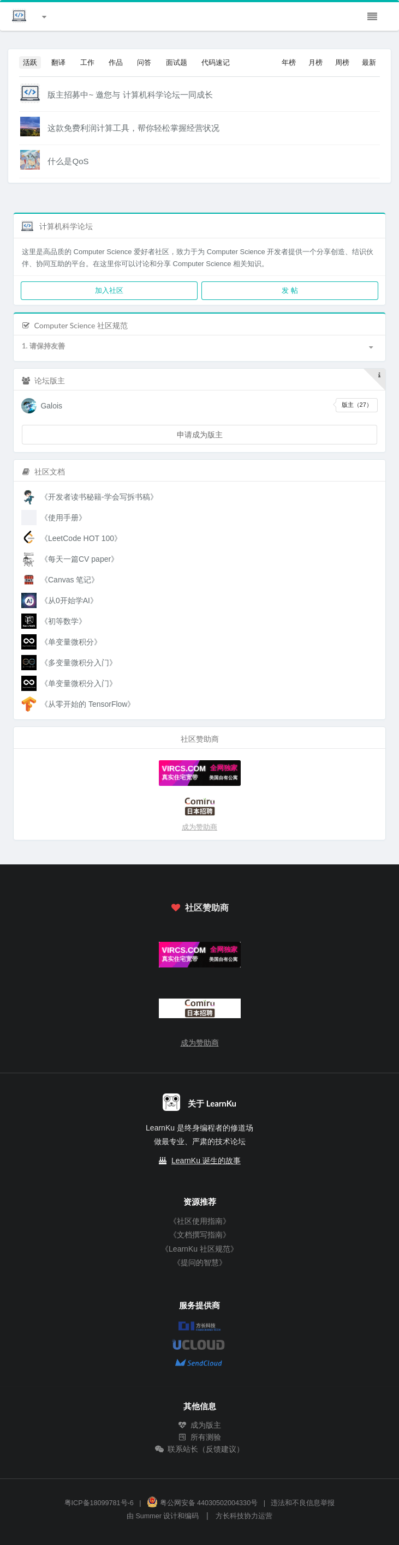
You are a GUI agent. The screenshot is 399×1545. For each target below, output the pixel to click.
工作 (87, 62)
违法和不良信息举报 (303, 1503)
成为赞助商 (199, 827)
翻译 (58, 62)
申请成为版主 (200, 434)
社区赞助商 (199, 907)
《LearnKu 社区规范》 (199, 1249)
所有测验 (200, 1437)
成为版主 (200, 1425)
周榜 (342, 62)
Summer (148, 1516)
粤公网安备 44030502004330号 (202, 1503)
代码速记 (215, 62)
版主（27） (357, 404)
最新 (369, 62)
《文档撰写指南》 (199, 1234)
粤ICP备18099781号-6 (99, 1503)
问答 (144, 62)
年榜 (289, 62)
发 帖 (289, 290)
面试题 (176, 62)
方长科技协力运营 (244, 1516)
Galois (51, 405)
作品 (116, 62)
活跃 (30, 62)
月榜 (315, 62)
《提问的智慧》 (200, 1262)
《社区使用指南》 (199, 1221)
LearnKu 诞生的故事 (206, 1160)
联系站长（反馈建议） (200, 1449)
